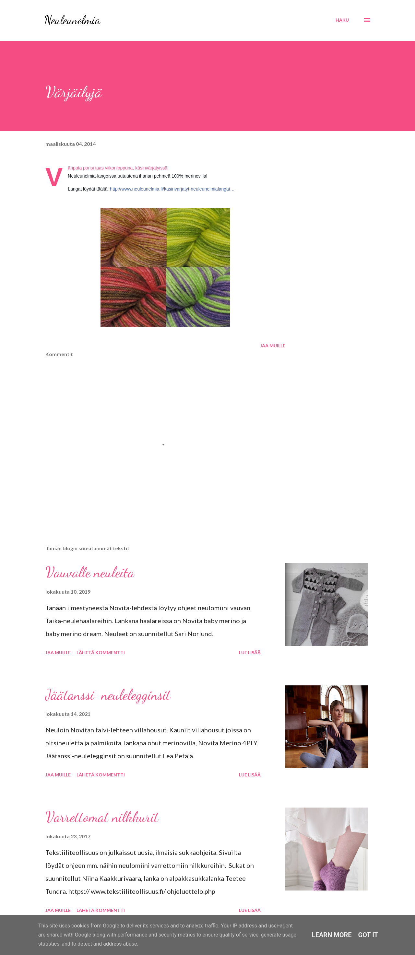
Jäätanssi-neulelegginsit (108, 694)
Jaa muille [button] (272, 345)
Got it (368, 935)
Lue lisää (250, 652)
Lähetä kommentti (101, 652)
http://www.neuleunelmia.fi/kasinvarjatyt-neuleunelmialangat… (172, 189)
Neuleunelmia (72, 20)
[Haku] (342, 20)
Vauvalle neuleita (89, 572)
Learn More (332, 935)
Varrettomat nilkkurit (102, 817)
